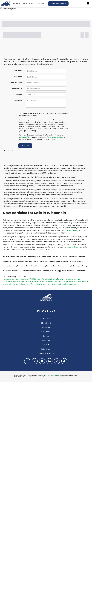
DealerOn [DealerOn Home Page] (48, 376)
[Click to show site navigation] (88, 3)
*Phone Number (16, 88)
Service (46, 336)
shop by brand (73, 247)
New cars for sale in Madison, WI (30, 281)
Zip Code (19, 94)
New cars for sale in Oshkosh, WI (66, 284)
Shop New (46, 318)
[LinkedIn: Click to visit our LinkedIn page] (49, 361)
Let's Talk (25, 145)
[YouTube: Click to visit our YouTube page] (42, 361)
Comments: (17, 100)
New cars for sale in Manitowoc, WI (61, 281)
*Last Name (18, 77)
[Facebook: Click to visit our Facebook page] (27, 361)
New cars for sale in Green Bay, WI (48, 279)
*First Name (18, 71)
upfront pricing (71, 230)
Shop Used (46, 323)
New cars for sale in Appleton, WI (17, 279)
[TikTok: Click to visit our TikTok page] (64, 361)
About (46, 344)
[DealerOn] (20, 375)
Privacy (56, 376)
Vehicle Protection (46, 353)
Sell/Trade (46, 331)
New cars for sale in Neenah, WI (36, 284)
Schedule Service (58, 3)
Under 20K (46, 327)
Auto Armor (46, 349)
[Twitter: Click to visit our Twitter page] (34, 361)
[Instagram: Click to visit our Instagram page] (56, 361)
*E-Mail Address (16, 82)
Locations (46, 340)
